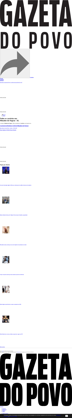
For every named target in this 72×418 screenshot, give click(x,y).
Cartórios (32, 77)
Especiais (4, 408)
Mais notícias (2, 346)
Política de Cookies (13, 416)
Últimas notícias (5, 413)
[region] (33, 91)
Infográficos (4, 409)
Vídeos (3, 411)
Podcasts (3, 410)
